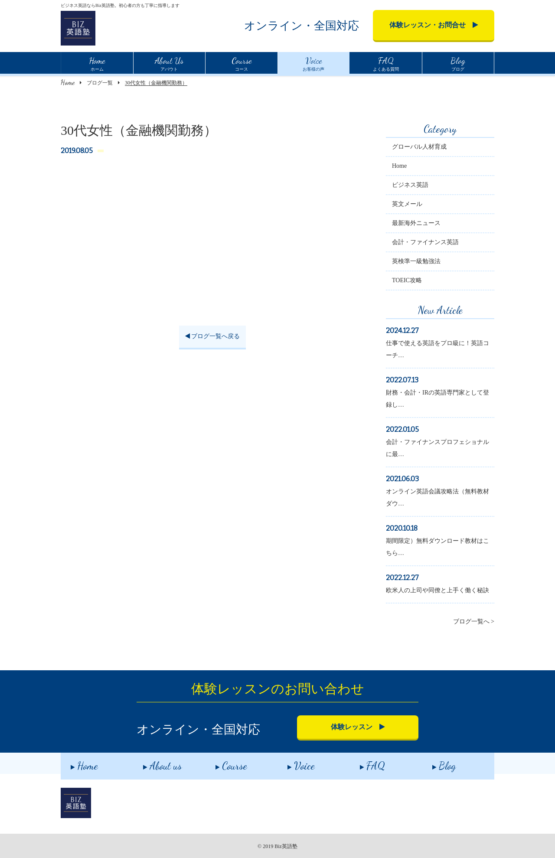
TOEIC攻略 (407, 280)
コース (241, 63)
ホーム (97, 63)
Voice (291, 763)
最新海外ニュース (416, 223)
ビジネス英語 (410, 185)
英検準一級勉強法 (416, 261)
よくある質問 (386, 63)
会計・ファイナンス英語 (425, 242)
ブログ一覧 (100, 82)
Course (221, 763)
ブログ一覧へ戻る (212, 336)
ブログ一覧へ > (473, 621)
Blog (433, 763)
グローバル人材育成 (419, 147)
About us (152, 763)
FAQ (362, 763)
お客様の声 (313, 63)
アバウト (169, 63)
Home (68, 82)
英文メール (407, 204)
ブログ (458, 63)
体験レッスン (358, 727)
